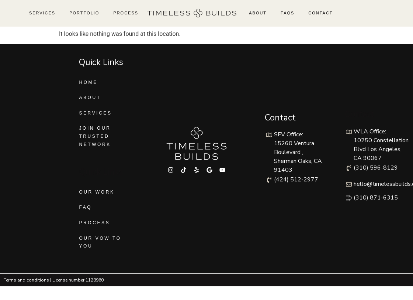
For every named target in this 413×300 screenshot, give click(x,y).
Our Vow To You (100, 242)
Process (125, 13)
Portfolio (84, 13)
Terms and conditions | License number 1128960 (54, 280)
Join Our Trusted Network (95, 136)
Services (42, 13)
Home (88, 82)
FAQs (287, 13)
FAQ (85, 207)
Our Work (96, 192)
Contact (320, 13)
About (258, 13)
